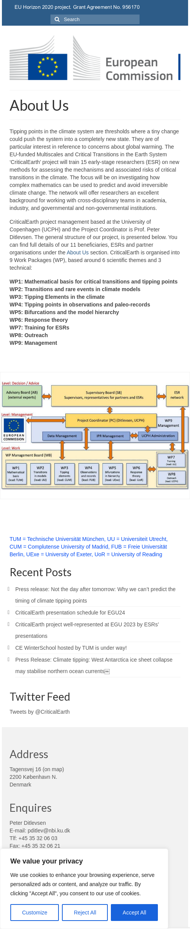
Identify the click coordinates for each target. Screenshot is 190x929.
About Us (78, 252)
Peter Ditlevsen (28, 823)
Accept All (134, 912)
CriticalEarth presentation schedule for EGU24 (70, 613)
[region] (84, 889)
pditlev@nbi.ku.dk (49, 830)
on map (53, 769)
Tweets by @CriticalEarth (40, 712)
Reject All (85, 912)
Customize (34, 912)
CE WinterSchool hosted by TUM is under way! (71, 648)
